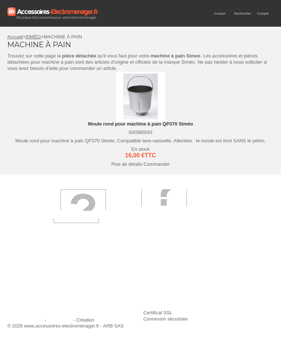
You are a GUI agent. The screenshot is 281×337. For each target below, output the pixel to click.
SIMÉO (33, 37)
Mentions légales (25, 320)
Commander (156, 164)
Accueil (15, 37)
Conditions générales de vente (134, 289)
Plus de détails (126, 164)
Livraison (111, 269)
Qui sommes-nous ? (33, 269)
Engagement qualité (33, 289)
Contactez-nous (28, 299)
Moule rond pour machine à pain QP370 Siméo (140, 124)
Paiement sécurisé (122, 279)
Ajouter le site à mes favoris (222, 269)
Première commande (34, 279)
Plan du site (59, 320)
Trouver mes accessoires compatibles (142, 299)
